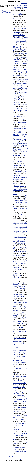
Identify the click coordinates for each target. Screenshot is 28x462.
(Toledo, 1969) (20, 96)
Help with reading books (9, 456)
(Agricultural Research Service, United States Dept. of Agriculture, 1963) (20, 261)
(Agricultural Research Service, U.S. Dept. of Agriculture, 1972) (20, 102)
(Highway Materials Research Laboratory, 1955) (20, 252)
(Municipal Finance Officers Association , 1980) (20, 303)
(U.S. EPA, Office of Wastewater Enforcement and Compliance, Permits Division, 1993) (19, 307)
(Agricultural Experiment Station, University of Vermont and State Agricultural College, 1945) (19, 140)
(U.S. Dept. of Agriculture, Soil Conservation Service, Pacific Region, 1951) (20, 172)
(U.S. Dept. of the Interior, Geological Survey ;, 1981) (20, 275)
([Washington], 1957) (19, 435)
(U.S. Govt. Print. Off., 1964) (19, 200)
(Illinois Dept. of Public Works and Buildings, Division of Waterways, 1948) (20, 25)
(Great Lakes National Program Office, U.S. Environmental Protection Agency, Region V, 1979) (20, 47)
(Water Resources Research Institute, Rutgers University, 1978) (19, 383)
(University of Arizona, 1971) (19, 288)
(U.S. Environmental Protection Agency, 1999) (20, 395)
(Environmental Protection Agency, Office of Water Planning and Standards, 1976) (20, 50)
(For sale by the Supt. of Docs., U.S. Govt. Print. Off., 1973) (20, 14)
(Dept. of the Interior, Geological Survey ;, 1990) (19, 280)
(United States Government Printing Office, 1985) (20, 443)
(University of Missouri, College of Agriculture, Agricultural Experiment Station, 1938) (20, 132)
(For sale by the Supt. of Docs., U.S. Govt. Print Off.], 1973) (20, 219)
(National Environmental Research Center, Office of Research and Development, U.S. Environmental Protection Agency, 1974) (20, 88)
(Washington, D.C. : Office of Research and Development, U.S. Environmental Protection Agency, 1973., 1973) (20, 407)
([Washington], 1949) (20, 195)
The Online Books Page (14, 1)
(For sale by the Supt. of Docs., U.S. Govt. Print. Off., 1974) (20, 190)
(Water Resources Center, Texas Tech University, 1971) (20, 393)
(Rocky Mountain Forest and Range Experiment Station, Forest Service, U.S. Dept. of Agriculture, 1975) (20, 80)
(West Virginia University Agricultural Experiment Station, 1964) (19, 206)
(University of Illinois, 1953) (20, 177)
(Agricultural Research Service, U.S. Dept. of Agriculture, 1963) (19, 264)
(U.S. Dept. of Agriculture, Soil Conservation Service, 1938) (19, 334)
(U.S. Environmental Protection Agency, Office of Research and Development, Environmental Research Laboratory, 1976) (20, 215)
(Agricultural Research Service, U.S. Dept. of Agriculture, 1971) (20, 99)
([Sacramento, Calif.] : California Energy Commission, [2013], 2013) (20, 256)
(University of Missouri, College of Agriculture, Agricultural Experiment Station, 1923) (20, 135)
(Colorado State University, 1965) (20, 175)
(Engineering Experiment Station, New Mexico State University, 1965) (19, 243)
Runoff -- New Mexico (4, 11)
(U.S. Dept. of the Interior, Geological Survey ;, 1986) (20, 179)
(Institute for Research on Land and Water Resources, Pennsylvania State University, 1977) (20, 247)
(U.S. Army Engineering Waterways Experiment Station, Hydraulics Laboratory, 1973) (20, 348)
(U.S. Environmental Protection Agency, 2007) (19, 341)
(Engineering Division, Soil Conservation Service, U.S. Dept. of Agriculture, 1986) (20, 69)
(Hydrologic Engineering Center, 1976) (20, 371)
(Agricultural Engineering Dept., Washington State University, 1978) (19, 327)
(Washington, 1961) (20, 373)
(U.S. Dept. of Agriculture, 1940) (20, 54)
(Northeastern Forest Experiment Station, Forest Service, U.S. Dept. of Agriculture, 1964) (20, 67)
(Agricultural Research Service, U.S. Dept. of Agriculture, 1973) (20, 105)
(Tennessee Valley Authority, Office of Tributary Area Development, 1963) (20, 241)
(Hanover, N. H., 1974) (20, 312)
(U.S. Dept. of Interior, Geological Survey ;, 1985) (20, 183)
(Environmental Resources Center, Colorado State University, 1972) (20, 223)
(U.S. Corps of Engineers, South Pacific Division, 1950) (20, 273)
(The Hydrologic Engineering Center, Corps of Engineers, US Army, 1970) (20, 208)
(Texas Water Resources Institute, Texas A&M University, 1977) (20, 321)
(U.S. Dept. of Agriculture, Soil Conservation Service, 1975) (20, 433)
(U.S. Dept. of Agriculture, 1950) (20, 119)
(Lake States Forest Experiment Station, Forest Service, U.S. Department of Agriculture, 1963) (20, 86)
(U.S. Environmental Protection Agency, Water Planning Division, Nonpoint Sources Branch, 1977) (20, 237)
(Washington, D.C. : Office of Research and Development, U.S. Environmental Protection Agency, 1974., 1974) (19, 122)
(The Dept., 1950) (20, 57)
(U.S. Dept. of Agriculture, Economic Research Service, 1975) (20, 286)
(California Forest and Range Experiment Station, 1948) (20, 29)
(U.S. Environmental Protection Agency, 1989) (20, 93)
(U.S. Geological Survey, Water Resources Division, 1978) (20, 416)
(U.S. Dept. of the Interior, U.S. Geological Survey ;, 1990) (20, 315)
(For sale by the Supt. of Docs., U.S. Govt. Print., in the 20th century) (20, 19)
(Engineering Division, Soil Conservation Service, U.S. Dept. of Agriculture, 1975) (20, 18)
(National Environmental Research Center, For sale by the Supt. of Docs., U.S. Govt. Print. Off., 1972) (20, 232)
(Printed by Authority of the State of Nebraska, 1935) (20, 38)
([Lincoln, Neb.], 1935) (20, 32)
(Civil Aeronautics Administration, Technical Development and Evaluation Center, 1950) (19, 270)
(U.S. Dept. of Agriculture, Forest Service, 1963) (20, 267)
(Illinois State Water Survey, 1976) (20, 277)
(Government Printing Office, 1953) (20, 198)
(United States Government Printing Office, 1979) (20, 439)
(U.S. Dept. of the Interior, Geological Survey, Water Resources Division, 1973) (20, 344)
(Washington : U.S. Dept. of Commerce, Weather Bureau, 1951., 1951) (19, 317)
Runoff (3, 10)
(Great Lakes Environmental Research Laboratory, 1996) (19, 452)
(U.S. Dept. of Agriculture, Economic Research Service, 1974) (20, 116)
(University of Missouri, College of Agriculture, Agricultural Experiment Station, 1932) (20, 129)
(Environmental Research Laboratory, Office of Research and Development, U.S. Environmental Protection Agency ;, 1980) (20, 41)
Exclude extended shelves (24, 3)
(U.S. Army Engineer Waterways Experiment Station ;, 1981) (20, 377)
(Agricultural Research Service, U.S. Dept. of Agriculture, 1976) (19, 294)
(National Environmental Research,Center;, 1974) (20, 186)
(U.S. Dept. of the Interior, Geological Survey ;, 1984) (19, 363)
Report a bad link (14, 456)
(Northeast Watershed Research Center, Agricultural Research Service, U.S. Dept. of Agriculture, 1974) (20, 368)
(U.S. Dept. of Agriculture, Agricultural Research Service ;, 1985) (19, 387)
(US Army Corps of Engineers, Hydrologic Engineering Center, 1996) (20, 211)
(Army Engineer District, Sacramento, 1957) (20, 63)
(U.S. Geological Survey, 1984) (20, 420)
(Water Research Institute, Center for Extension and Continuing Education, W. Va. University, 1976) (20, 350)
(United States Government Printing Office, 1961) (20, 8)
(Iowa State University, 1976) (20, 324)
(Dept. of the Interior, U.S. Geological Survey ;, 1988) (20, 331)
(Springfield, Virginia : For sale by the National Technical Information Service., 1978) (20, 155)
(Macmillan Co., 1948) (19, 23)
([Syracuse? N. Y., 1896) (20, 149)
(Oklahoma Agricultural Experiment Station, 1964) (20, 137)
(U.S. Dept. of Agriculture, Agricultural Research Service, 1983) (20, 113)
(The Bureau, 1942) (20, 60)
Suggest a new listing (19, 456)
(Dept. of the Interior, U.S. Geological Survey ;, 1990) (20, 356)
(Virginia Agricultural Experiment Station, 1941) (20, 143)
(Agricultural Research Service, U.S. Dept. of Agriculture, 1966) (20, 146)
